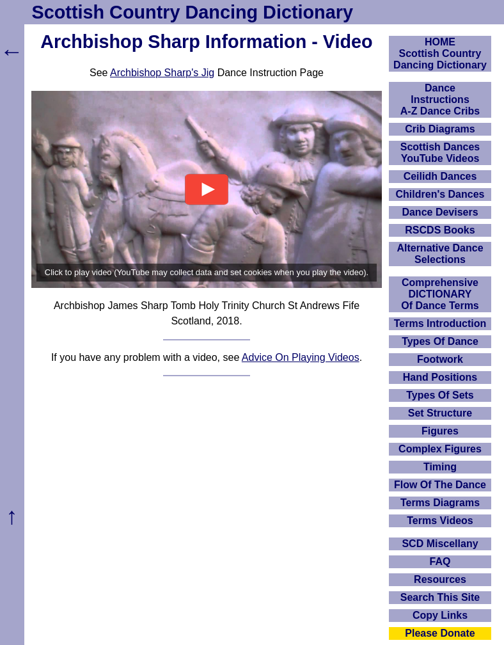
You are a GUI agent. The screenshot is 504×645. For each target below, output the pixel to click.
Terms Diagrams (440, 502)
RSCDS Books (440, 230)
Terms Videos (440, 520)
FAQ (440, 561)
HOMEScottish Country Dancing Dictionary (440, 53)
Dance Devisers (440, 212)
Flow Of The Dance (440, 484)
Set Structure (440, 413)
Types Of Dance (440, 341)
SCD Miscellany (440, 543)
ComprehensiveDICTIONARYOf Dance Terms (440, 294)
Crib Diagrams (440, 128)
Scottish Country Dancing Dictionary (192, 12)
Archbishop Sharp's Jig (162, 72)
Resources (440, 579)
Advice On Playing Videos (300, 357)
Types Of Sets (440, 395)
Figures (440, 431)
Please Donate (440, 633)
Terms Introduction (440, 323)
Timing (440, 466)
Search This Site (440, 597)
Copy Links (440, 615)
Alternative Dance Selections (440, 254)
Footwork (440, 359)
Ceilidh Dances (440, 176)
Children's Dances (440, 194)
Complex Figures (440, 448)
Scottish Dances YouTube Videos (440, 152)
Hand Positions (440, 377)
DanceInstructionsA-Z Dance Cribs (440, 99)
